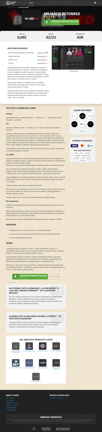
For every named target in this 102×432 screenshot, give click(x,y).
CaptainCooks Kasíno (57, 398)
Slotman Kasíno (11, 407)
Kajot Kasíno (10, 398)
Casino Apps (14, 7)
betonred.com (74, 71)
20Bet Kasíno (10, 400)
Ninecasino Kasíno (12, 405)
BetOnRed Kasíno (11, 403)
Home (8, 7)
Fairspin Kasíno (11, 410)
